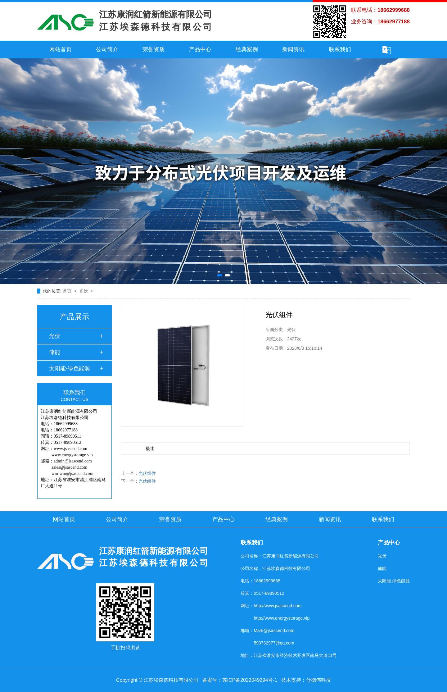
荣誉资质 (153, 49)
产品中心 (200, 49)
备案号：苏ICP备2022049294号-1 (240, 680)
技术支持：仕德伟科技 (306, 680)
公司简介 (107, 49)
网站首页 (60, 49)
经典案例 (247, 49)
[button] (219, 275)
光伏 (84, 291)
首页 (68, 291)
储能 (54, 352)
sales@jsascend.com (69, 467)
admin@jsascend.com (73, 461)
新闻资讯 (293, 49)
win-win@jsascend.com (72, 473)
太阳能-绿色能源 (69, 368)
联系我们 (340, 49)
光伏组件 (147, 473)
